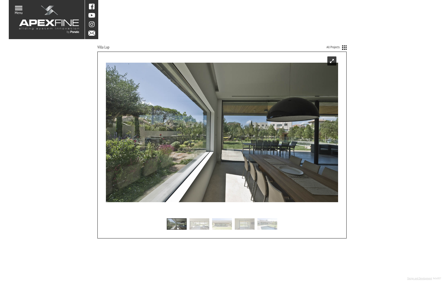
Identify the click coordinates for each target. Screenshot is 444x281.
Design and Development (419, 278)
